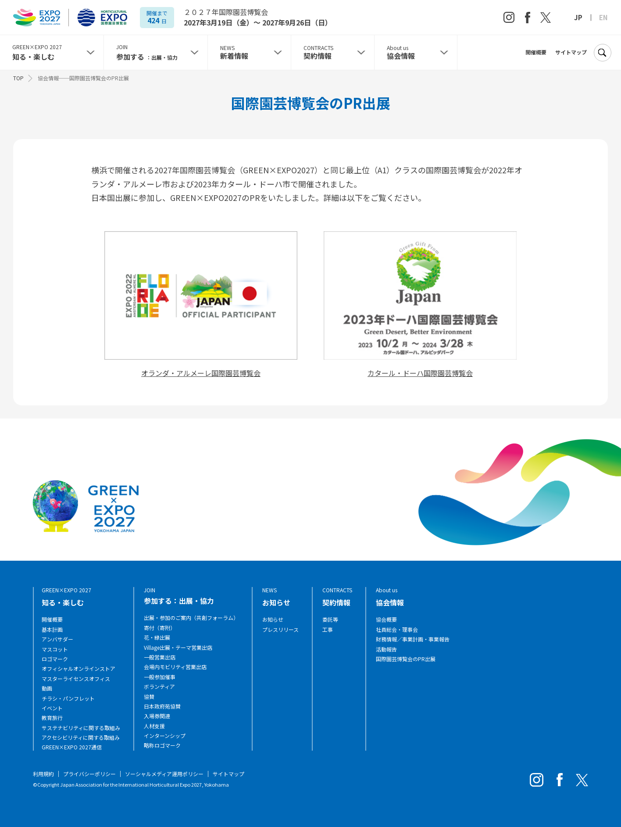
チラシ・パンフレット (68, 698)
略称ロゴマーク (162, 745)
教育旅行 (52, 718)
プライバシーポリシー (89, 773)
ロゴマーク (55, 659)
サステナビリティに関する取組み (81, 728)
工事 (327, 630)
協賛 (149, 697)
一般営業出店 (159, 657)
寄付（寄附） (159, 628)
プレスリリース (280, 630)
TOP (18, 78)
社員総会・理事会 (397, 630)
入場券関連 (157, 716)
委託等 (330, 619)
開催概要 (535, 52)
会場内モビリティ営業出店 (175, 667)
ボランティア (159, 687)
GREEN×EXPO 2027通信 (72, 747)
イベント (52, 708)
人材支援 (154, 726)
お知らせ (272, 619)
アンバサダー (57, 639)
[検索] (602, 52)
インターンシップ (165, 736)
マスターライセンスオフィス (76, 679)
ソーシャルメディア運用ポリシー (164, 773)
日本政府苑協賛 (162, 706)
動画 (47, 688)
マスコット (55, 649)
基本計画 (52, 630)
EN (603, 17)
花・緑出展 (157, 637)
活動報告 (386, 649)
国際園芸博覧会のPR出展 (405, 659)
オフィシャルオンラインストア (78, 669)
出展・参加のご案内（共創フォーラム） (191, 618)
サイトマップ (571, 52)
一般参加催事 (159, 677)
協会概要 (386, 619)
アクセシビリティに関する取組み (81, 737)
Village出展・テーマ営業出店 (178, 647)
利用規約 (43, 773)
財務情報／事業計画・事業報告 (413, 639)
